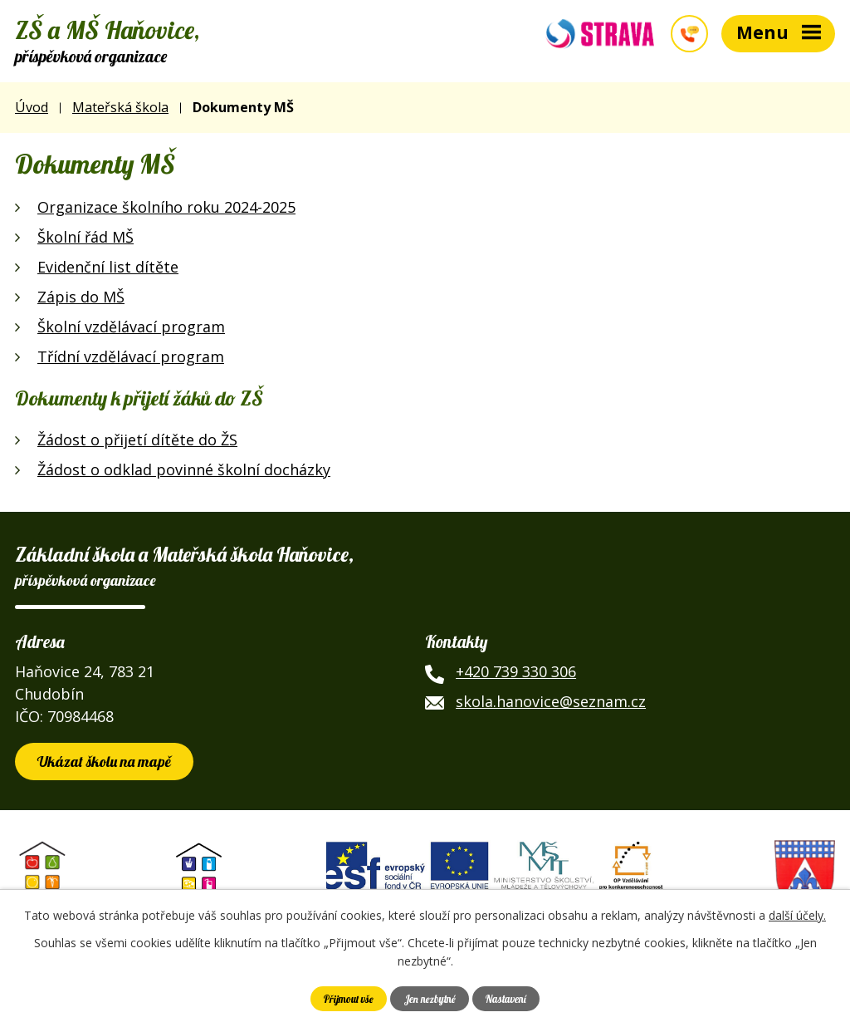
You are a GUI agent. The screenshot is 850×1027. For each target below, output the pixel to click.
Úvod (31, 107)
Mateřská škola (120, 107)
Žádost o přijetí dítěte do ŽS (137, 440)
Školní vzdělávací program (131, 327)
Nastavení (506, 998)
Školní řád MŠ (85, 237)
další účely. (797, 915)
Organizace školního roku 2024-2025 (166, 207)
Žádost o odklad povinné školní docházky (183, 469)
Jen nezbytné (430, 998)
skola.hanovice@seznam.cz (551, 701)
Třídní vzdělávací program (130, 356)
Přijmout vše (349, 998)
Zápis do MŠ (81, 297)
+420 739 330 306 (516, 671)
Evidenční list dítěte (107, 267)
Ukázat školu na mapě (104, 761)
